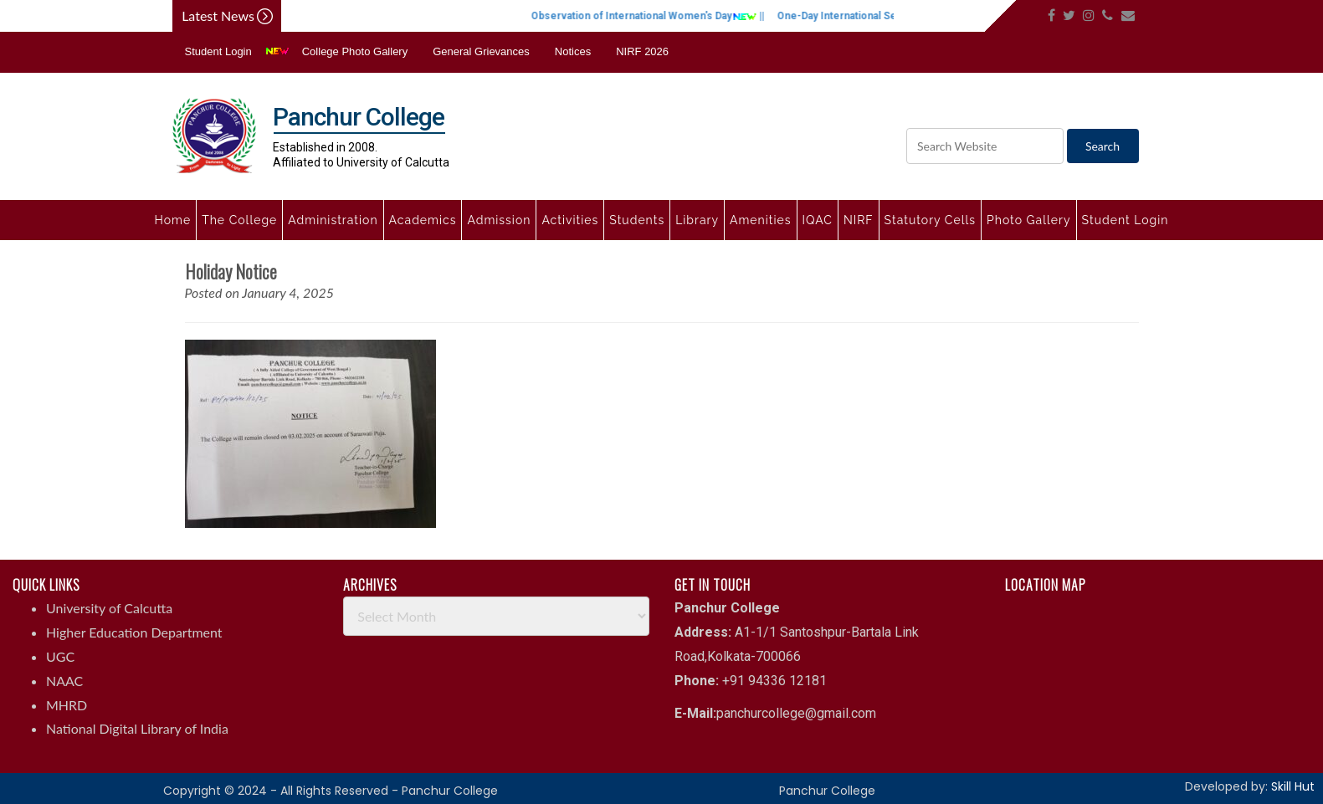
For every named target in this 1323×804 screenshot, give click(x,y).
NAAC (64, 681)
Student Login (218, 51)
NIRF (859, 220)
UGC (60, 656)
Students (636, 220)
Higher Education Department (134, 632)
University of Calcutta (109, 608)
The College (239, 220)
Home (173, 220)
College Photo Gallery (355, 51)
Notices (573, 51)
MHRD (66, 705)
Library (697, 220)
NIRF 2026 (642, 51)
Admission (499, 220)
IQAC (818, 220)
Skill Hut (1293, 786)
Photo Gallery (1029, 220)
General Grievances (481, 51)
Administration (332, 220)
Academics (423, 220)
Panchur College (827, 790)
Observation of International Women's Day (659, 16)
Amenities (760, 220)
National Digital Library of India (137, 728)
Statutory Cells (930, 220)
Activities (569, 220)
